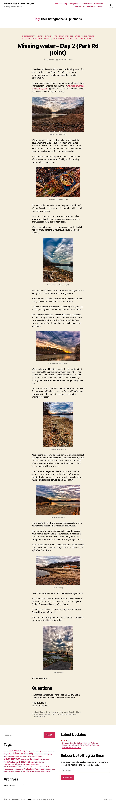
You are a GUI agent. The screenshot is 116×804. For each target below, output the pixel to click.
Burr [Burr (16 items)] (10, 753)
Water (82, 39)
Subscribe (67, 777)
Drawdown (64, 36)
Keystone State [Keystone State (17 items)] (9, 764)
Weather (90, 39)
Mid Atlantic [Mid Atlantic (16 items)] (26, 766)
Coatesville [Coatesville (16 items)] (23, 756)
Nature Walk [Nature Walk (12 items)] (39, 766)
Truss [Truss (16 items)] (23, 771)
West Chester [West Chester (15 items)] (45, 771)
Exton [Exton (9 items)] (28, 759)
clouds (40, 36)
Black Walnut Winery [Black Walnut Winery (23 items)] (17, 750)
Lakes (77, 36)
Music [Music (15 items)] (33, 766)
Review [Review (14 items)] (48, 769)
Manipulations (80, 6)
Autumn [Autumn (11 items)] (6, 750)
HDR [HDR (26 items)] (28, 762)
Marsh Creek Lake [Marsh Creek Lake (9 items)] (35, 764)
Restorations (98, 4)
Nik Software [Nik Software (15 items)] (48, 766)
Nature (47, 39)
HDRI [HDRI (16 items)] (32, 762)
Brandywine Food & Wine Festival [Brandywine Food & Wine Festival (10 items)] (45, 750)
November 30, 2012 (65, 60)
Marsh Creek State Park (32, 39)
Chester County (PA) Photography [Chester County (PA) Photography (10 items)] (43, 753)
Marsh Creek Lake (74, 712)
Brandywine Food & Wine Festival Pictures (80, 745)
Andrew (51, 60)
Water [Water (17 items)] (32, 771)
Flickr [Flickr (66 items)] (22, 761)
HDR (71, 36)
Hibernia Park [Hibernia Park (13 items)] (39, 761)
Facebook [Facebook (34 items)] (34, 758)
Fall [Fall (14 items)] (41, 759)
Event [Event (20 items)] (23, 759)
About (57, 4)
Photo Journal (58, 39)
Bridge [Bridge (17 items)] (6, 753)
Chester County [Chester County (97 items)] (23, 753)
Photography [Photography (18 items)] (18, 769)
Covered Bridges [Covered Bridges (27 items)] (35, 756)
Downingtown (51, 36)
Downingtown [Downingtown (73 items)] (12, 758)
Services (90, 6)
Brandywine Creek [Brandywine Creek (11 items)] (31, 750)
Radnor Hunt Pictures (71, 747)
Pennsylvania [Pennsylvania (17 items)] (8, 769)
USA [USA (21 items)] (27, 771)
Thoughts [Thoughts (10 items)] (17, 771)
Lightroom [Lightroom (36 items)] (20, 764)
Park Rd (53, 714)
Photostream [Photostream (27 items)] (40, 769)
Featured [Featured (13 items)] (46, 759)
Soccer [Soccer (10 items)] (5, 771)
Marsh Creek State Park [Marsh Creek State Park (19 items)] (12, 766)
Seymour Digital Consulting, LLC (19, 4)
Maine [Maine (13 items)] (28, 764)
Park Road (60, 714)
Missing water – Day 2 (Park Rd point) (58, 49)
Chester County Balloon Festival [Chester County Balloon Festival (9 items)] (11, 756)
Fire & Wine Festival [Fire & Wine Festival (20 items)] (11, 762)
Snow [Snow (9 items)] (53, 769)
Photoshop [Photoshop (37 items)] (29, 768)
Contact (100, 6)
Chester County (29, 36)
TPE (43, 716)
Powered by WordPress (45, 799)
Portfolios (86, 4)
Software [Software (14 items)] (11, 771)
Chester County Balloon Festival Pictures (80, 743)
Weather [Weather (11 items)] (37, 771)
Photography (73, 4)
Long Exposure (88, 36)
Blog (65, 4)
